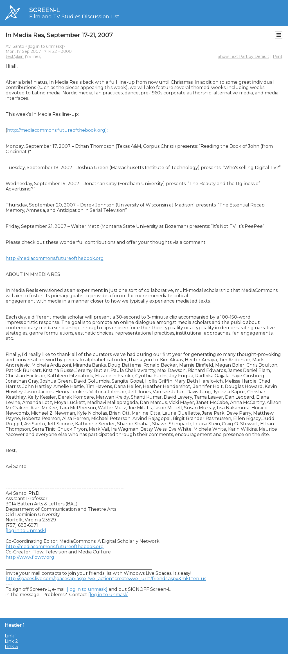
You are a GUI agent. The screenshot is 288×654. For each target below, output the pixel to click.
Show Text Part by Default (243, 56)
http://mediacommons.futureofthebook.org (55, 258)
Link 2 (11, 641)
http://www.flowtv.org (30, 557)
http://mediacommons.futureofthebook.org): (57, 130)
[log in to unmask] (45, 46)
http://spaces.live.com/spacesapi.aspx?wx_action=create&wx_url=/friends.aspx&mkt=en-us (106, 578)
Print (277, 56)
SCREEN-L (44, 9)
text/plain (15, 56)
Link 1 (11, 636)
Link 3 (11, 646)
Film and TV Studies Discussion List (74, 16)
